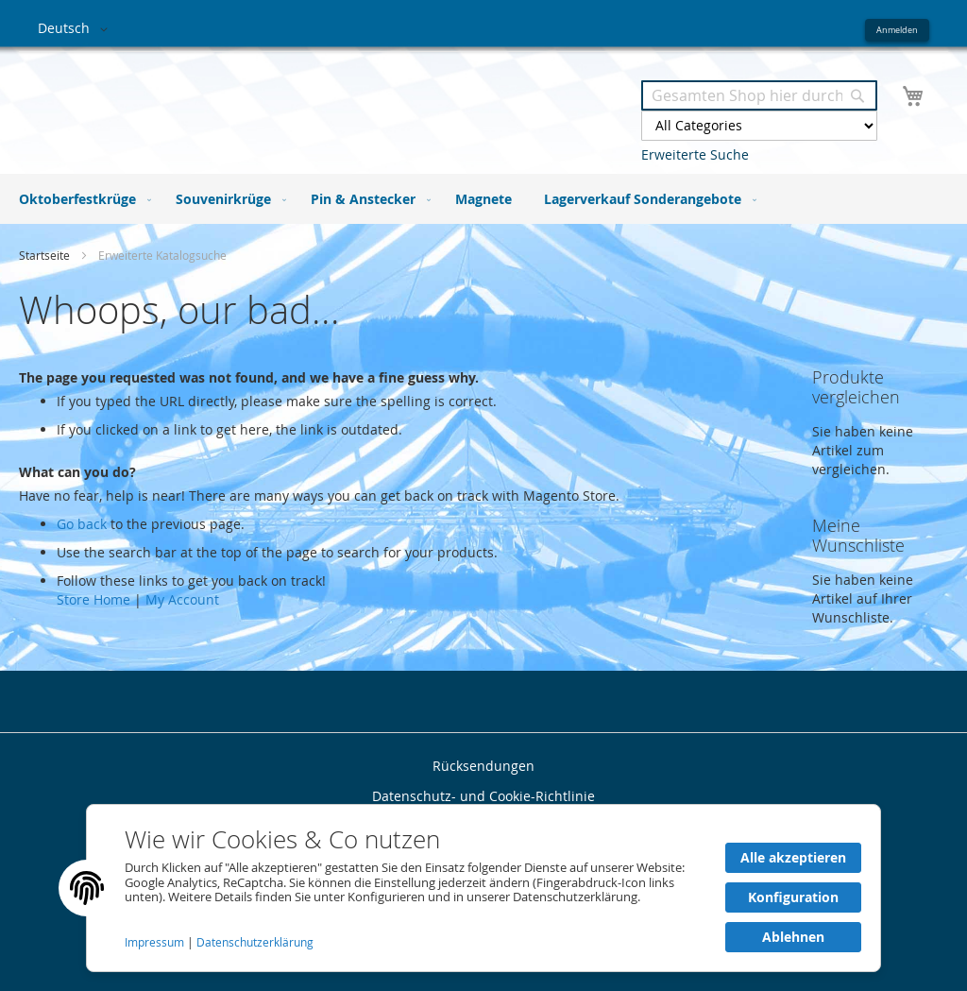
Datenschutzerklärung (255, 942)
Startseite (46, 255)
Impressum (156, 942)
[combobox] (759, 95)
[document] (483, 888)
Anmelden (897, 30)
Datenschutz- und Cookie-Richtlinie (483, 796)
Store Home (93, 599)
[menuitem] (81, 199)
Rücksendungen (483, 766)
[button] (76, 29)
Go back (82, 524)
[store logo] (261, 102)
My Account (182, 599)
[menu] (483, 199)
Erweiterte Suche (695, 154)
